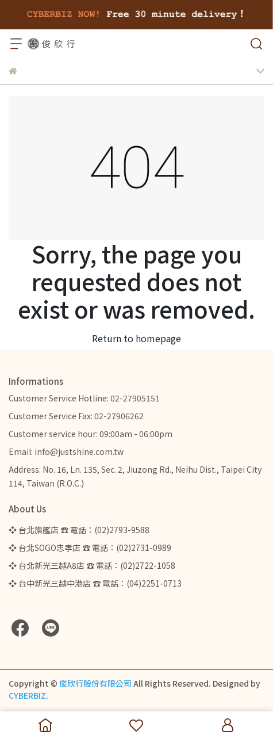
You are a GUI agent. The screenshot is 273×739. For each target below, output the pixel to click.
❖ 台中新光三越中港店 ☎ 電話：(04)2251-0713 (95, 583)
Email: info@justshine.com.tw (66, 451)
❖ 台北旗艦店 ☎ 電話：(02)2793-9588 (79, 529)
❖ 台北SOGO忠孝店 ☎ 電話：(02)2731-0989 (90, 547)
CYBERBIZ (27, 695)
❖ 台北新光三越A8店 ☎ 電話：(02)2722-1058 (92, 565)
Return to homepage (136, 338)
